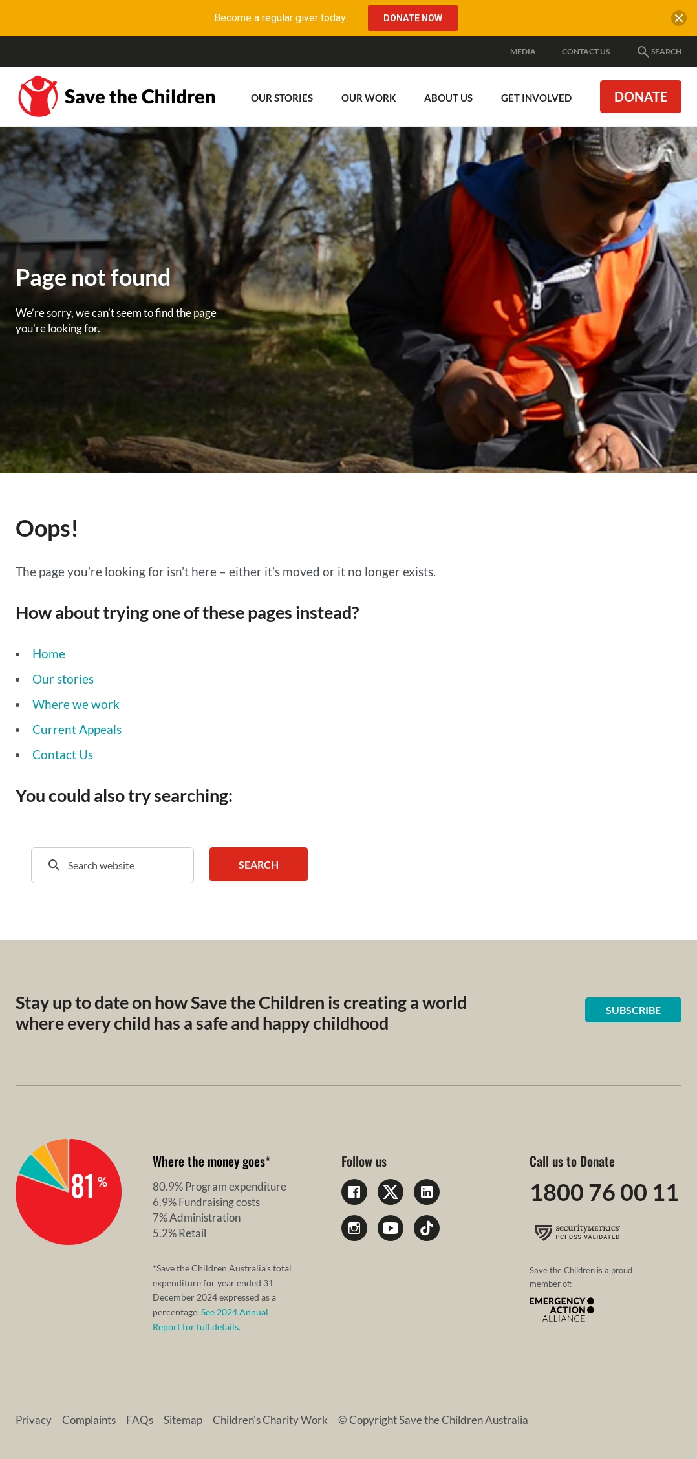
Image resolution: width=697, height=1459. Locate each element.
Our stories (63, 678)
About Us (448, 97)
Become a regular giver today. (280, 18)
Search (658, 51)
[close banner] (679, 20)
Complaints (89, 1420)
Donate (640, 96)
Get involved (536, 97)
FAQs (139, 1420)
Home (48, 653)
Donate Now (412, 18)
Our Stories (282, 97)
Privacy (34, 1420)
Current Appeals (77, 729)
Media (523, 51)
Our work (368, 97)
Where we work (76, 704)
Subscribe (633, 1010)
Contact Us (586, 51)
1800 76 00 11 (604, 1192)
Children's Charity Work (270, 1420)
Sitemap (183, 1420)
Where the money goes (209, 1161)
